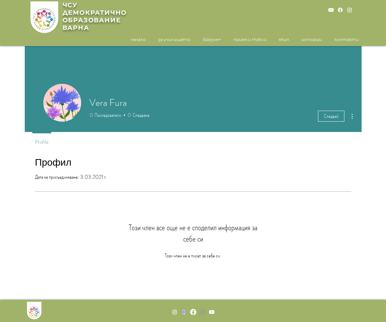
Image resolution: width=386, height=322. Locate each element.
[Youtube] (331, 10)
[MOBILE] (184, 312)
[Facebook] (340, 10)
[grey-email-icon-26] (202, 312)
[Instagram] (349, 10)
